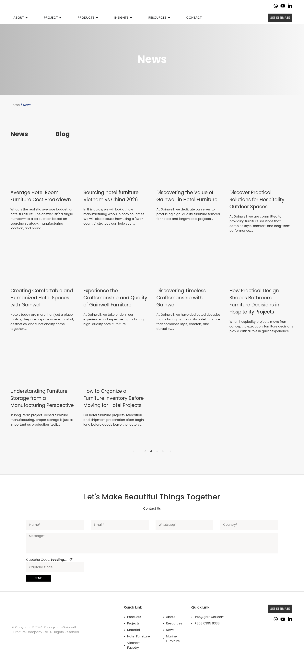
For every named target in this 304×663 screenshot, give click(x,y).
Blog (62, 133)
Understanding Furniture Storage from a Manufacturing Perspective (42, 398)
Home (15, 105)
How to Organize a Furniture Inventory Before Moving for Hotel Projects (113, 398)
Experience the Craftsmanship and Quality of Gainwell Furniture (115, 297)
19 (163, 451)
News (19, 133)
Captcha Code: (49, 559)
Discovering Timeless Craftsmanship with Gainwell (181, 297)
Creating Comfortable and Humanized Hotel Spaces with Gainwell (41, 297)
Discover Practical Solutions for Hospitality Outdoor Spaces (256, 199)
